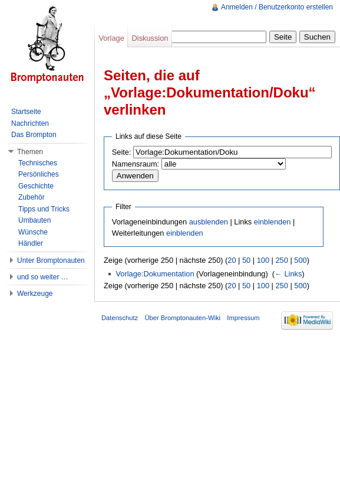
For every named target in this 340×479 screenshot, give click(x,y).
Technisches (37, 163)
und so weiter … (42, 277)
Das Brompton (34, 135)
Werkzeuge (34, 293)
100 (263, 260)
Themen (30, 152)
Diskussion (150, 38)
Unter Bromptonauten (51, 260)
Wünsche (33, 232)
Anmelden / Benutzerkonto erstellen (277, 7)
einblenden (272, 221)
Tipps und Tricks (44, 209)
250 (281, 260)
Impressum (243, 317)
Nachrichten (30, 123)
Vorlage (111, 38)
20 (231, 260)
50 (246, 260)
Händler (30, 243)
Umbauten (34, 220)
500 (300, 260)
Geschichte (36, 186)
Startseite (26, 111)
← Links (288, 273)
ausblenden (208, 221)
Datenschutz (119, 317)
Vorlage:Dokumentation (154, 273)
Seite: (121, 152)
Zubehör (31, 197)
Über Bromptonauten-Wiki (182, 317)
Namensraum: (135, 163)
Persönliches (38, 174)
